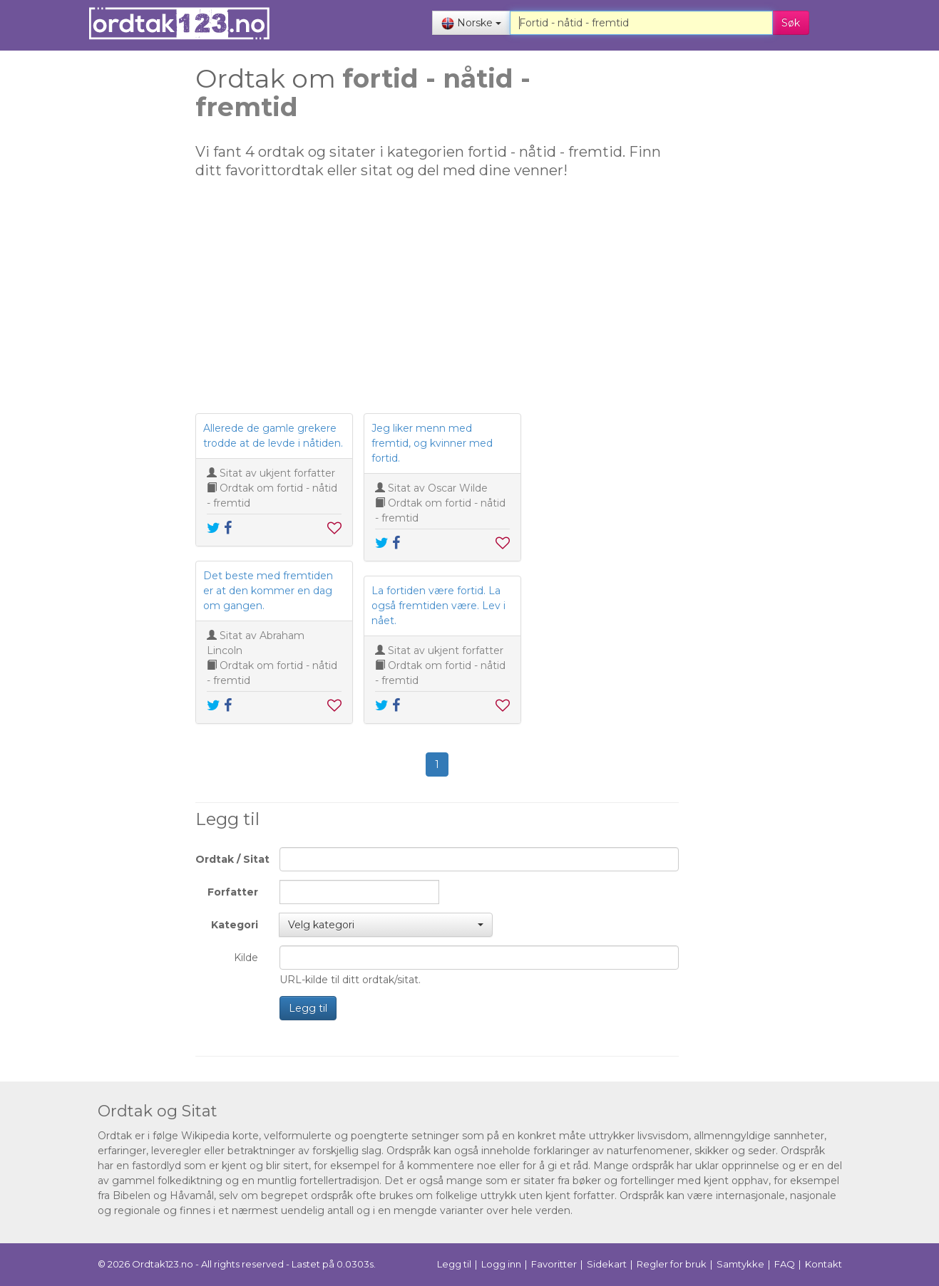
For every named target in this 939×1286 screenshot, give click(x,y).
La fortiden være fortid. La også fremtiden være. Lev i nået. (438, 605)
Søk (790, 22)
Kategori (234, 924)
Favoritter (554, 1264)
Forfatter (232, 892)
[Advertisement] (96, 285)
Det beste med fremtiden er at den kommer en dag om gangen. (268, 590)
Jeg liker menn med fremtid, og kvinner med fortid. (432, 443)
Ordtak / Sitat (232, 859)
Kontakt (823, 1264)
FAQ (784, 1264)
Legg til (308, 1008)
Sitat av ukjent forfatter (277, 473)
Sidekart (607, 1264)
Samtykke (740, 1264)
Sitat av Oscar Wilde (438, 488)
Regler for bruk (672, 1264)
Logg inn (501, 1264)
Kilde (246, 957)
